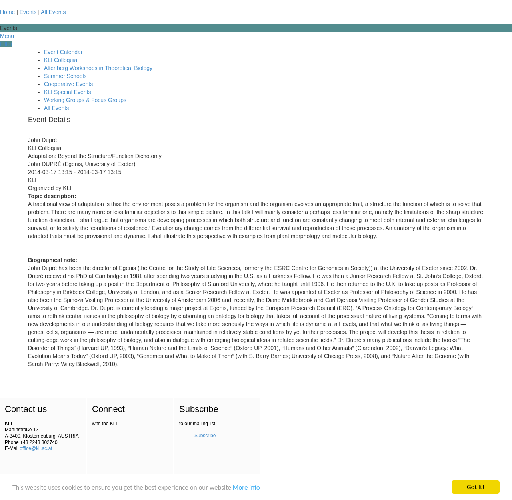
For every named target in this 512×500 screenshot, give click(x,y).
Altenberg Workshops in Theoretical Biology (98, 68)
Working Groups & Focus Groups (85, 100)
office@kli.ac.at (36, 448)
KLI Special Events (67, 92)
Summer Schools (65, 76)
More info (246, 487)
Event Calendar (63, 52)
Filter (6, 44)
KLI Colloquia (60, 60)
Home (7, 12)
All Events (53, 12)
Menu (7, 36)
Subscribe (205, 435)
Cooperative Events (68, 84)
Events (28, 12)
